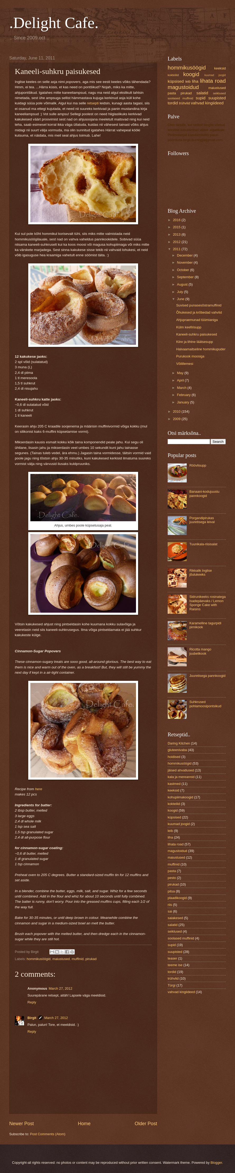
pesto (172, 878)
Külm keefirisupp (188, 327)
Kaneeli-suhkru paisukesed (196, 334)
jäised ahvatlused (181, 770)
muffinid (77, 959)
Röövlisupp (197, 465)
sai (170, 911)
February (184, 395)
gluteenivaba (177, 750)
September (186, 277)
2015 (177, 227)
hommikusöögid (38, 959)
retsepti (92, 103)
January (183, 402)
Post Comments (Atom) (47, 1134)
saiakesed (175, 918)
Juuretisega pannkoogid (207, 676)
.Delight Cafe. (53, 22)
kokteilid (173, 75)
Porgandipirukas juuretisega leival (202, 520)
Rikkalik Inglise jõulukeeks (200, 572)
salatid (202, 93)
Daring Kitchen (179, 743)
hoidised (174, 757)
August (183, 284)
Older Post (146, 1123)
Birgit (31, 1018)
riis (170, 905)
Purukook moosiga (190, 356)
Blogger (216, 1163)
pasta (172, 93)
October (183, 270)
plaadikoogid (177, 898)
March (182, 388)
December (185, 255)
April (181, 380)
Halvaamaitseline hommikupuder (200, 349)
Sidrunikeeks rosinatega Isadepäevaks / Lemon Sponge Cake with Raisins (207, 603)
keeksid (220, 68)
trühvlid (184, 103)
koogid (191, 74)
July (180, 292)
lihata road (213, 81)
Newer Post (21, 1123)
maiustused (61, 959)
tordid (173, 103)
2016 (177, 220)
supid (200, 98)
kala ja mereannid (181, 777)
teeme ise (175, 965)
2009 (177, 419)
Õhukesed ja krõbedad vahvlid (199, 312)
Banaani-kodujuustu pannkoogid (204, 493)
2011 (177, 249)
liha (195, 81)
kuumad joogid (215, 75)
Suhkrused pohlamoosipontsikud (205, 704)
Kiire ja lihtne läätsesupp (194, 342)
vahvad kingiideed (207, 103)
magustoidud (183, 87)
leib (188, 81)
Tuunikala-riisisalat (203, 544)
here (38, 789)
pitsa (171, 891)
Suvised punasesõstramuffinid (199, 305)
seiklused (219, 93)
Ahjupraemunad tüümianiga (197, 320)
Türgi (171, 985)
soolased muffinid (180, 98)
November (185, 262)
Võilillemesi (184, 364)
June (181, 299)
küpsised (176, 81)
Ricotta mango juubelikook (200, 651)
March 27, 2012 (60, 988)
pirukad (90, 959)
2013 (177, 234)
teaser (172, 958)
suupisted (217, 98)
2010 (177, 411)
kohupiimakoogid (180, 797)
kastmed (174, 784)
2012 (177, 242)
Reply (31, 1002)
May (180, 373)
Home (84, 1123)
